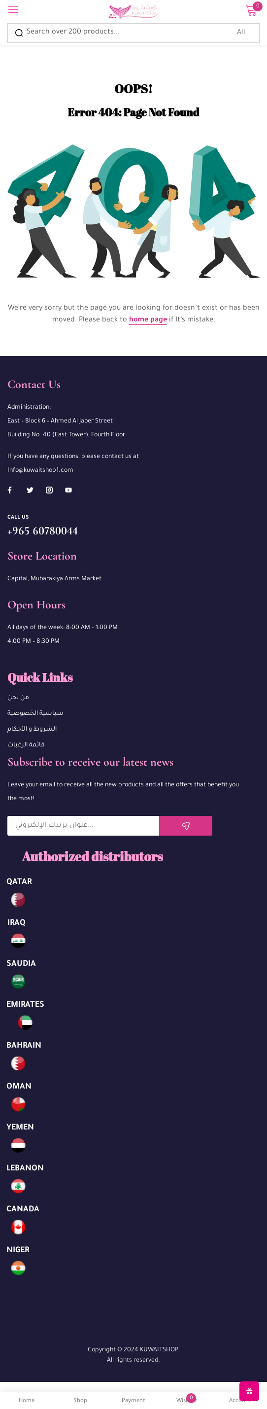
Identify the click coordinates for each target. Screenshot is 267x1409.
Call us (18, 518)
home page (148, 320)
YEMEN (20, 1128)
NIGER (17, 1250)
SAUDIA (21, 964)
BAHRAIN (23, 1046)
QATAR (19, 882)
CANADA (22, 1209)
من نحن (18, 698)
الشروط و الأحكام (32, 729)
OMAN (19, 1087)
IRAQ (16, 923)
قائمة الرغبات (26, 745)
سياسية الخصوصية (35, 713)
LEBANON (25, 1168)
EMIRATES (25, 1005)
